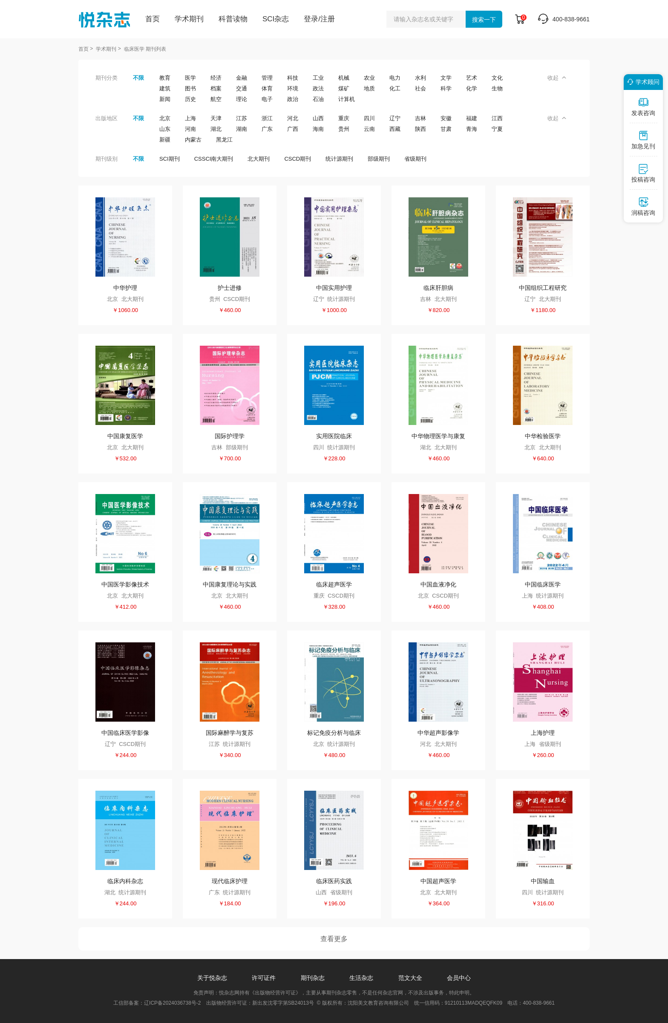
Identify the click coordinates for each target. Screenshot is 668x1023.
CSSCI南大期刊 (213, 159)
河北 (292, 118)
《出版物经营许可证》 (275, 993)
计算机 (346, 99)
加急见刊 (643, 140)
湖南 (241, 129)
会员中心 (459, 977)
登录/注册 (319, 19)
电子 (267, 99)
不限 (138, 78)
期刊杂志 (313, 977)
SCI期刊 (169, 159)
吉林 (420, 118)
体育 (267, 88)
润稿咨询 (643, 206)
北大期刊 (259, 159)
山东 (164, 129)
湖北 (216, 129)
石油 (318, 99)
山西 (318, 118)
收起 (556, 78)
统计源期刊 (339, 159)
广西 (292, 129)
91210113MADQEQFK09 (473, 1003)
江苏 (241, 118)
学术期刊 (189, 19)
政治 (292, 99)
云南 (369, 129)
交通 (241, 88)
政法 (318, 88)
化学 (471, 88)
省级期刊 (415, 159)
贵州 (343, 129)
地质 (369, 88)
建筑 (164, 88)
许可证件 (264, 977)
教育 (164, 78)
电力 (394, 78)
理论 (241, 99)
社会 (420, 88)
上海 (190, 118)
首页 (152, 19)
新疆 (164, 139)
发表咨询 (643, 106)
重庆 (343, 118)
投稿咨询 (643, 173)
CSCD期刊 (297, 159)
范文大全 (410, 977)
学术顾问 (642, 81)
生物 (497, 88)
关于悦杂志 (212, 977)
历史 (190, 99)
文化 (497, 78)
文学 (446, 78)
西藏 (394, 129)
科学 (446, 88)
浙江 (267, 118)
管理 (267, 78)
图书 (190, 88)
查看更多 (334, 938)
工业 (318, 78)
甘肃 (446, 129)
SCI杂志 (275, 19)
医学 (190, 78)
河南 (190, 129)
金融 (241, 78)
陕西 (420, 129)
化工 (394, 88)
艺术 (471, 78)
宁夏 (497, 129)
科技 (292, 78)
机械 (343, 78)
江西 (497, 118)
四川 (369, 118)
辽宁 (394, 118)
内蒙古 (193, 139)
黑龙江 (224, 139)
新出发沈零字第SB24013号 (283, 1003)
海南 (318, 129)
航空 (216, 99)
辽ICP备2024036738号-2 (172, 1003)
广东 (267, 129)
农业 (369, 78)
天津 (216, 118)
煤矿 (343, 88)
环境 (292, 88)
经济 (216, 78)
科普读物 (233, 19)
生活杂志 (361, 977)
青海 (471, 129)
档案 (216, 88)
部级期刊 (379, 159)
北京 (164, 118)
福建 (471, 118)
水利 (420, 78)
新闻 (164, 99)
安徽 (446, 118)
